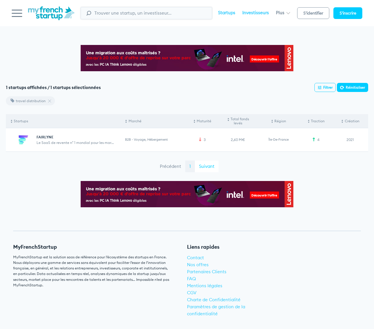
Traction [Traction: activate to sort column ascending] (318, 121)
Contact (195, 257)
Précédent (170, 166)
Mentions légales (204, 285)
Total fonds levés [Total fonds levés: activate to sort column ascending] (240, 121)
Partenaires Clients (206, 271)
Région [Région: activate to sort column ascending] (280, 121)
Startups (226, 12)
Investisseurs (255, 12)
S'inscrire (348, 13)
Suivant (206, 166)
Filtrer (328, 87)
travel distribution (28, 101)
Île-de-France (279, 139)
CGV (192, 292)
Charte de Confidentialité (213, 299)
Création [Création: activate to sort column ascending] (352, 121)
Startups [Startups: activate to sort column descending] (21, 121)
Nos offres (198, 264)
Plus (283, 12)
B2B (128, 139)
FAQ (191, 278)
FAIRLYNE (45, 137)
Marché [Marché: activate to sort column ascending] (135, 121)
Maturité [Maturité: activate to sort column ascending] (204, 121)
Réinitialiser (355, 87)
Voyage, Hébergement (151, 139)
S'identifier (313, 13)
